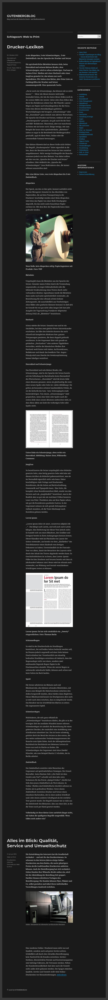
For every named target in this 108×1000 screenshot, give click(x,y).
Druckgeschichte (85, 106)
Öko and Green (84, 126)
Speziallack (83, 137)
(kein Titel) (83, 52)
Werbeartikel (83, 155)
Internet (10, 862)
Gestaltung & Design (86, 117)
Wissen (13, 70)
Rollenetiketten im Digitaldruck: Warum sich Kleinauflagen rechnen (90, 63)
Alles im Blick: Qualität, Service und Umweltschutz (36, 843)
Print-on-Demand (85, 130)
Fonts (81, 112)
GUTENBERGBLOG (21, 16)
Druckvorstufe (84, 110)
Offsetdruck (11, 60)
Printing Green (84, 132)
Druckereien (11, 860)
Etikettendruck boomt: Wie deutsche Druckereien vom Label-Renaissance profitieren (89, 77)
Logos (81, 119)
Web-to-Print (11, 857)
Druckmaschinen (85, 108)
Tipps (14, 68)
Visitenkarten (83, 150)
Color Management (85, 101)
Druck (9, 68)
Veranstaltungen (84, 146)
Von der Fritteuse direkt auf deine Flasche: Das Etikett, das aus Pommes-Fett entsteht (89, 70)
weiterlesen (62, 975)
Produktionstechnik (14, 62)
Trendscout (83, 143)
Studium (82, 139)
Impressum (83, 172)
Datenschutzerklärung (86, 174)
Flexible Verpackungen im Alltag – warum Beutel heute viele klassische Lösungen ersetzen (90, 57)
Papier (81, 128)
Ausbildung (83, 94)
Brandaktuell (11, 58)
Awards (81, 97)
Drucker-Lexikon (25, 46)
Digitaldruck (83, 103)
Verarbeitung (83, 148)
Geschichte (83, 114)
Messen (81, 121)
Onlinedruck (11, 864)
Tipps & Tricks (11, 65)
